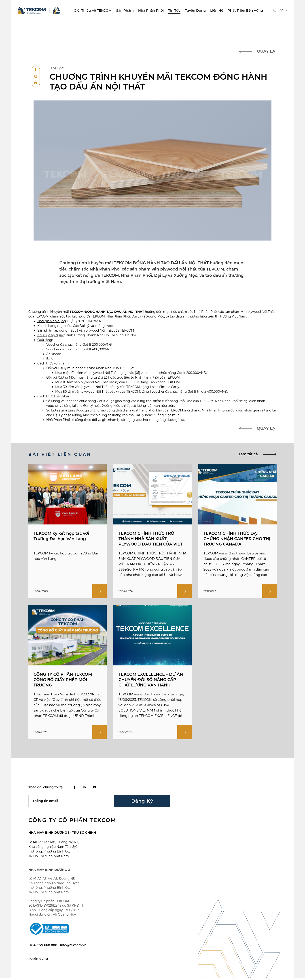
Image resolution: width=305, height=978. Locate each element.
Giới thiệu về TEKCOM (93, 10)
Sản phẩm (124, 10)
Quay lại (258, 51)
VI (282, 10)
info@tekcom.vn (73, 945)
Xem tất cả (257, 454)
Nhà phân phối (151, 10)
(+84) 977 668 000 (43, 945)
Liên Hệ (216, 10)
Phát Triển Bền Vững (245, 10)
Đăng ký (142, 800)
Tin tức (174, 10)
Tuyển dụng (195, 10)
